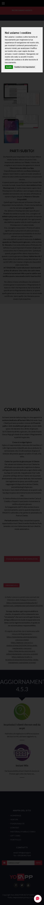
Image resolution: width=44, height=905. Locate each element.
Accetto (9, 67)
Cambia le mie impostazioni (24, 67)
